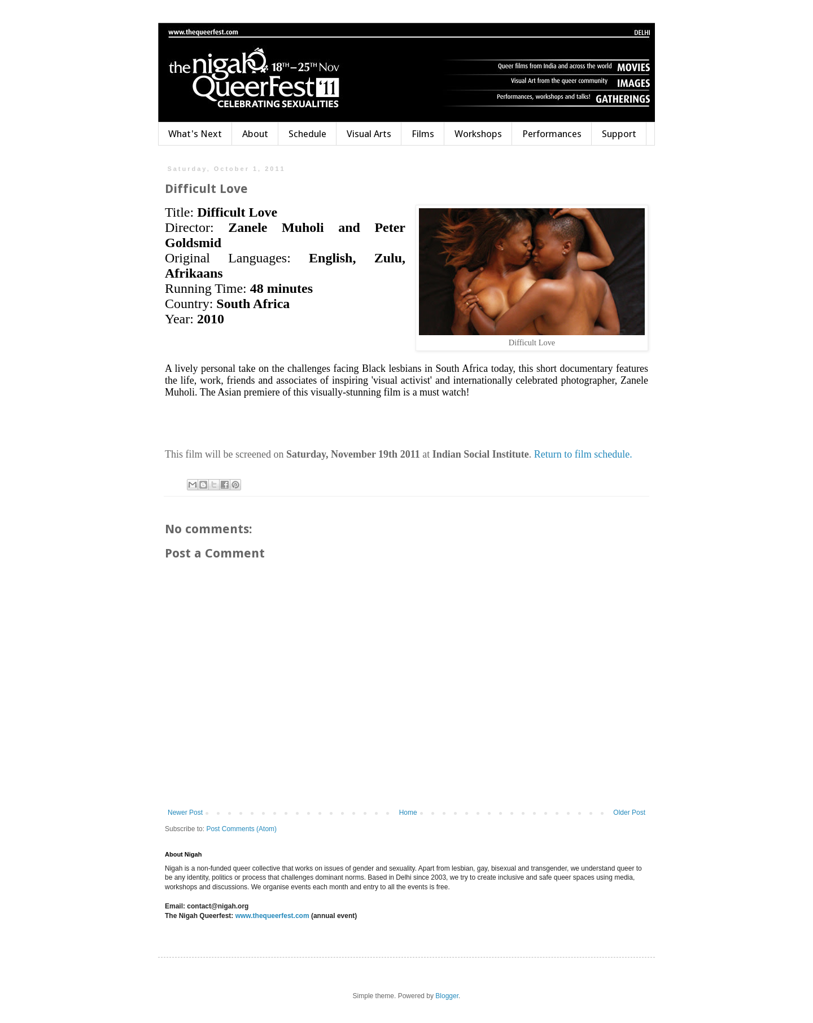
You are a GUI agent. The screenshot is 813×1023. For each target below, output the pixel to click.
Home (408, 812)
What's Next (195, 133)
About (255, 133)
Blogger (446, 996)
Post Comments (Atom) (241, 829)
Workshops (478, 133)
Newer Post (185, 812)
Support (619, 133)
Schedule (307, 133)
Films (423, 133)
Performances (552, 133)
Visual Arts (369, 133)
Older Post (629, 812)
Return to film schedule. (581, 454)
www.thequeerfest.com (271, 916)
